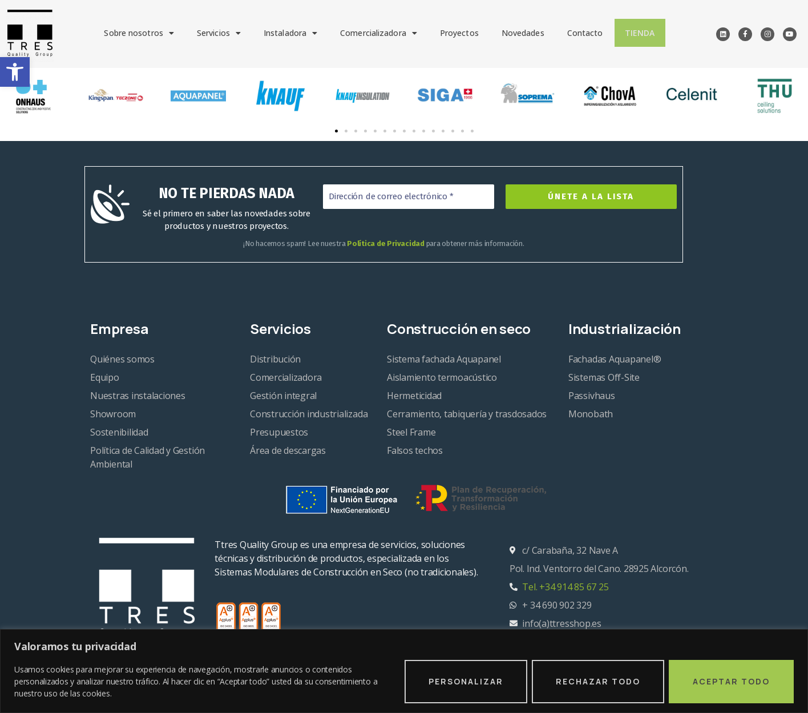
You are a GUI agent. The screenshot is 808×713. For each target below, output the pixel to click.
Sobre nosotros (139, 32)
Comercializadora (378, 32)
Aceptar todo (731, 681)
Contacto (585, 32)
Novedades (523, 32)
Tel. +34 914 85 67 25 (565, 587)
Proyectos (459, 32)
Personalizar (466, 681)
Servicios (219, 32)
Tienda (640, 32)
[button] (15, 72)
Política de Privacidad (386, 243)
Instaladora (290, 32)
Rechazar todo (598, 681)
